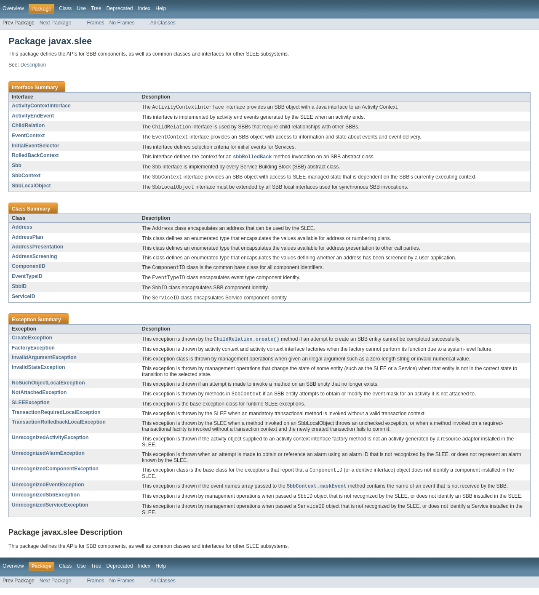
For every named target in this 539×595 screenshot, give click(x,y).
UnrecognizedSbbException (46, 501)
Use (81, 8)
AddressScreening (34, 260)
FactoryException (33, 353)
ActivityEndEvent (33, 116)
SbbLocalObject (31, 188)
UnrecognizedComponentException (55, 475)
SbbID (19, 290)
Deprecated (120, 8)
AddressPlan (27, 240)
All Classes (163, 23)
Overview (13, 8)
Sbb (16, 167)
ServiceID (23, 301)
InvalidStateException (38, 373)
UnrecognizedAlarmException (48, 459)
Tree (96, 8)
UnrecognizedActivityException (50, 443)
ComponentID (28, 269)
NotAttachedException (39, 398)
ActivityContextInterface (41, 106)
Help (160, 8)
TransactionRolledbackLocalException (59, 428)
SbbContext (26, 178)
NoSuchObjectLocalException (48, 388)
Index (144, 8)
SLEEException (31, 408)
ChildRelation (28, 126)
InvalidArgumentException (44, 363)
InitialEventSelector (35, 147)
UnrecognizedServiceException (50, 512)
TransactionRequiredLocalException (56, 418)
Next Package (56, 23)
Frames (95, 23)
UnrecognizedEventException (48, 491)
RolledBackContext (35, 157)
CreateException (32, 343)
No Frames (122, 23)
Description (33, 65)
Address (22, 230)
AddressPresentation (37, 250)
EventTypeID (27, 280)
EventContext (28, 136)
